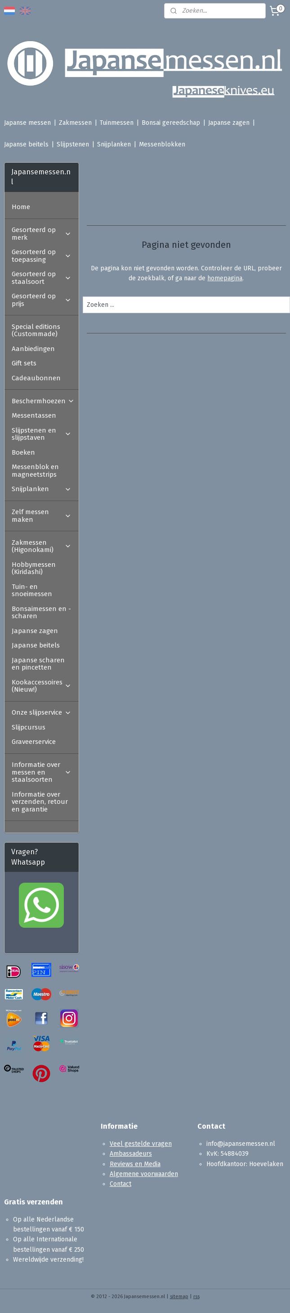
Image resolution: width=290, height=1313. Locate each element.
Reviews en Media (135, 1164)
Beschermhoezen (43, 401)
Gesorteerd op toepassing (41, 256)
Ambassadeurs (131, 1154)
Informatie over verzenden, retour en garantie (40, 801)
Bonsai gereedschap (171, 123)
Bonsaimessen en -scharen (41, 612)
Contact (120, 1184)
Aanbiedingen (33, 349)
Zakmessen (75, 123)
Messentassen (34, 415)
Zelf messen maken (41, 516)
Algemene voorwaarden (144, 1174)
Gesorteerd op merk (41, 234)
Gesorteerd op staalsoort (41, 278)
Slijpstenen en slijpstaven (41, 434)
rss (196, 1296)
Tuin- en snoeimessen (32, 590)
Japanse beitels (26, 144)
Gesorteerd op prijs (41, 300)
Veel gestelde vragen (141, 1144)
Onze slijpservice (41, 712)
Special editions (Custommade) (36, 330)
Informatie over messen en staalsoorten (41, 772)
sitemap (179, 1296)
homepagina (225, 278)
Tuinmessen (117, 123)
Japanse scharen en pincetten (38, 664)
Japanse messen (27, 123)
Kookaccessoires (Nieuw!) (41, 686)
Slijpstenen (73, 144)
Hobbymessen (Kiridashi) (34, 568)
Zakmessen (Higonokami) (41, 546)
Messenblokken (162, 144)
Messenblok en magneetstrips (35, 471)
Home (21, 207)
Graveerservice (34, 742)
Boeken (23, 452)
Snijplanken (114, 144)
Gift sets (24, 363)
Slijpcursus (28, 727)
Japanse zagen (229, 123)
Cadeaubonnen (36, 378)
